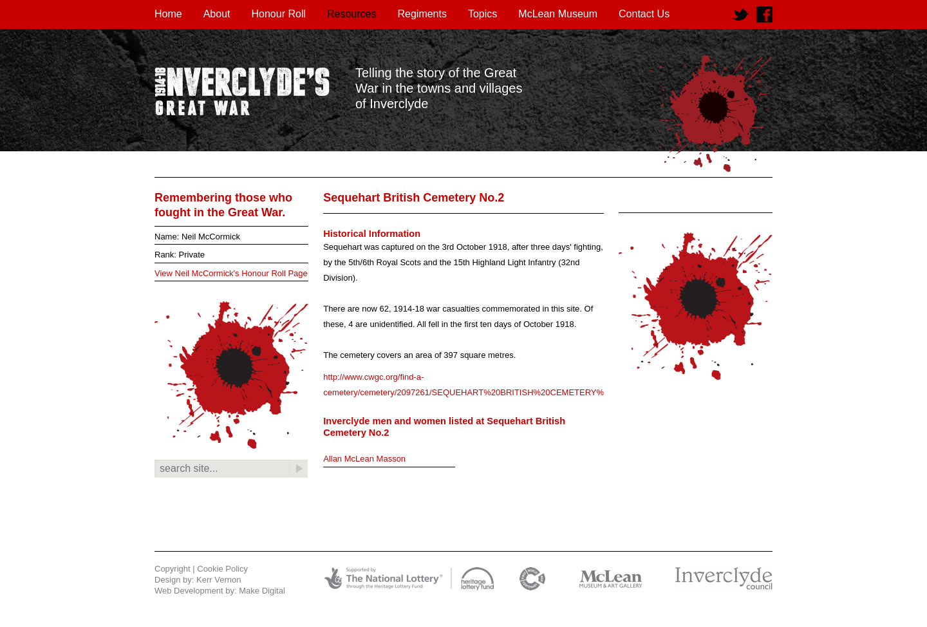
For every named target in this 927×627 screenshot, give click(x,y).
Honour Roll (279, 13)
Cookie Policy (222, 569)
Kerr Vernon (218, 580)
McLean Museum (557, 13)
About (216, 13)
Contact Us (644, 13)
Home (168, 13)
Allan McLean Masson (364, 458)
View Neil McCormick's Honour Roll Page (231, 273)
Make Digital (262, 590)
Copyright (172, 569)
